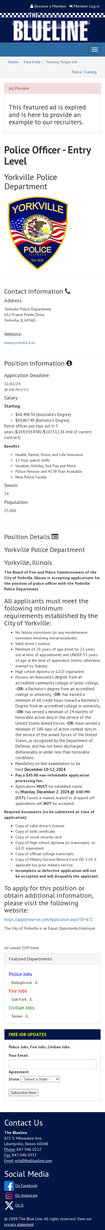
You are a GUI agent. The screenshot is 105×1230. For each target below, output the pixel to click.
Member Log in (86, 6)
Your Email (18, 1055)
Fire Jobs (18, 991)
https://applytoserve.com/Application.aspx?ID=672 (48, 919)
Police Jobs (20, 974)
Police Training (84, 71)
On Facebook (26, 1185)
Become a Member (50, 6)
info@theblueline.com (33, 1160)
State (14, 1079)
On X (19, 1205)
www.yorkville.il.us (19, 342)
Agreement (19, 1071)
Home (13, 61)
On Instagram (26, 1195)
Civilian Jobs (21, 1007)
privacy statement (19, 1224)
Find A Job (32, 61)
